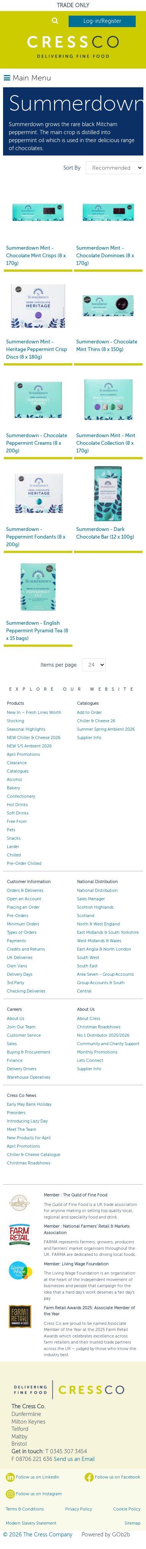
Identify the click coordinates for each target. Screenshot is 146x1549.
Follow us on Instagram (34, 1494)
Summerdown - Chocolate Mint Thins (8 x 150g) (106, 345)
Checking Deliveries (26, 991)
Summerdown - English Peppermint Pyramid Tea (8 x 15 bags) (37, 631)
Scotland (85, 915)
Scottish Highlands (95, 907)
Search (55, 20)
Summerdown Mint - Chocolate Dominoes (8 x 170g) (105, 255)
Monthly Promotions (97, 1052)
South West (88, 957)
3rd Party (15, 982)
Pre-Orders (17, 915)
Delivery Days (19, 974)
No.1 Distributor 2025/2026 (103, 1035)
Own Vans (17, 966)
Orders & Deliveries (25, 890)
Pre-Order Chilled (24, 863)
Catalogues (18, 771)
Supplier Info (89, 737)
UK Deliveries (19, 957)
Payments (16, 940)
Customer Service (24, 1035)
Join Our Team (21, 1027)
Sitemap (132, 1523)
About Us (15, 1018)
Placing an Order (23, 907)
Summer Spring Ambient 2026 (106, 729)
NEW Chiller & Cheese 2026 (34, 737)
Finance (14, 1060)
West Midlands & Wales (99, 940)
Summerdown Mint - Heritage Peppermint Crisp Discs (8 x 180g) (36, 349)
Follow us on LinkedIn (32, 1477)
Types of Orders (22, 932)
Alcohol (14, 779)
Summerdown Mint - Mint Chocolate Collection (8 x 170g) (105, 443)
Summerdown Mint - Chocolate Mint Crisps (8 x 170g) (36, 255)
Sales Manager (91, 898)
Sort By (72, 168)
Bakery (13, 788)
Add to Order (89, 712)
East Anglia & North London (104, 949)
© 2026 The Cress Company (37, 1535)
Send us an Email (74, 1459)
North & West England (98, 924)
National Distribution (97, 890)
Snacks (14, 838)
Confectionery (21, 796)
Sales (12, 1043)
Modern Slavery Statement (31, 1523)
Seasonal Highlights (26, 729)
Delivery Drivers (22, 1068)
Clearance (17, 762)
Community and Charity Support (108, 1043)
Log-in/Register (102, 21)
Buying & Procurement (28, 1052)
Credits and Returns (26, 949)
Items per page (58, 665)
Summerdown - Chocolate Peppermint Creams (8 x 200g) (36, 443)
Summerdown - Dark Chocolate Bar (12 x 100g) (105, 533)
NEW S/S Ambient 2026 (29, 746)
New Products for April (29, 1137)
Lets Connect (90, 1060)
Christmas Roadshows (98, 1027)
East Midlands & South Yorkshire (108, 932)
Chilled (14, 855)
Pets (11, 829)
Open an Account (24, 898)
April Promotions (23, 754)
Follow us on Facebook (112, 1477)
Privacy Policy (78, 1509)
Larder (13, 846)
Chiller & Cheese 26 (96, 720)
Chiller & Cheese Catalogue (33, 1154)
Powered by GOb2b (106, 1535)
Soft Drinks (18, 813)
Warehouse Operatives (28, 1077)
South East (87, 966)
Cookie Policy (126, 1509)
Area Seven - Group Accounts (105, 974)
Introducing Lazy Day (27, 1121)
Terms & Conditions (25, 1509)
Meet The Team (21, 1129)
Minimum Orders (23, 924)
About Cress (88, 1018)
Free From (17, 821)
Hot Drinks (17, 804)
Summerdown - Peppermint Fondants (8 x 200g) (36, 537)
